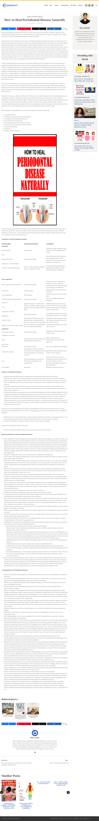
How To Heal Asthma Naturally (52, 761)
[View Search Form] (96, 5)
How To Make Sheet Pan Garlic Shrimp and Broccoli (61, 783)
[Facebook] (86, 5)
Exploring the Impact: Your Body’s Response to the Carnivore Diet (9, 805)
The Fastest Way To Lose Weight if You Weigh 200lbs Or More (84, 148)
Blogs (81, 818)
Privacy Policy (54, 818)
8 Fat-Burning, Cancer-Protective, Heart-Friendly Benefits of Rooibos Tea (18, 762)
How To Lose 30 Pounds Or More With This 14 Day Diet (84, 80)
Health (29, 16)
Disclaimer (76, 818)
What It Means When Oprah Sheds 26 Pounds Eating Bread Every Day (84, 125)
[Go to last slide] (1, 792)
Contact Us (86, 818)
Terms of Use (62, 818)
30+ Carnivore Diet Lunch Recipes (43, 783)
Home (46, 5)
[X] (89, 5)
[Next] (68, 792)
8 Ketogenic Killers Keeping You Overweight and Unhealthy (26, 805)
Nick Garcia (31, 23)
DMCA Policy (69, 818)
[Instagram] (92, 5)
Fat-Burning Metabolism (82, 76)
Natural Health (38, 16)
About (81, 5)
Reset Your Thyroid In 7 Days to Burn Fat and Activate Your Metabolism (84, 102)
